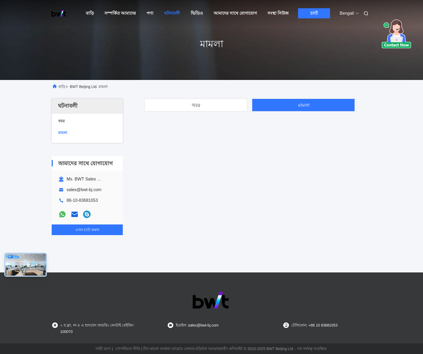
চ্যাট (314, 13)
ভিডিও (197, 13)
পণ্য (150, 13)
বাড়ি (90, 13)
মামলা (304, 105)
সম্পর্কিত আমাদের (120, 13)
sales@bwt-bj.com (84, 189)
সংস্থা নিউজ (277, 13)
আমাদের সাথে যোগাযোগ (235, 13)
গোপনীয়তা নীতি (127, 349)
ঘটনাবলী (172, 13)
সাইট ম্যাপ (103, 349)
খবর (196, 105)
